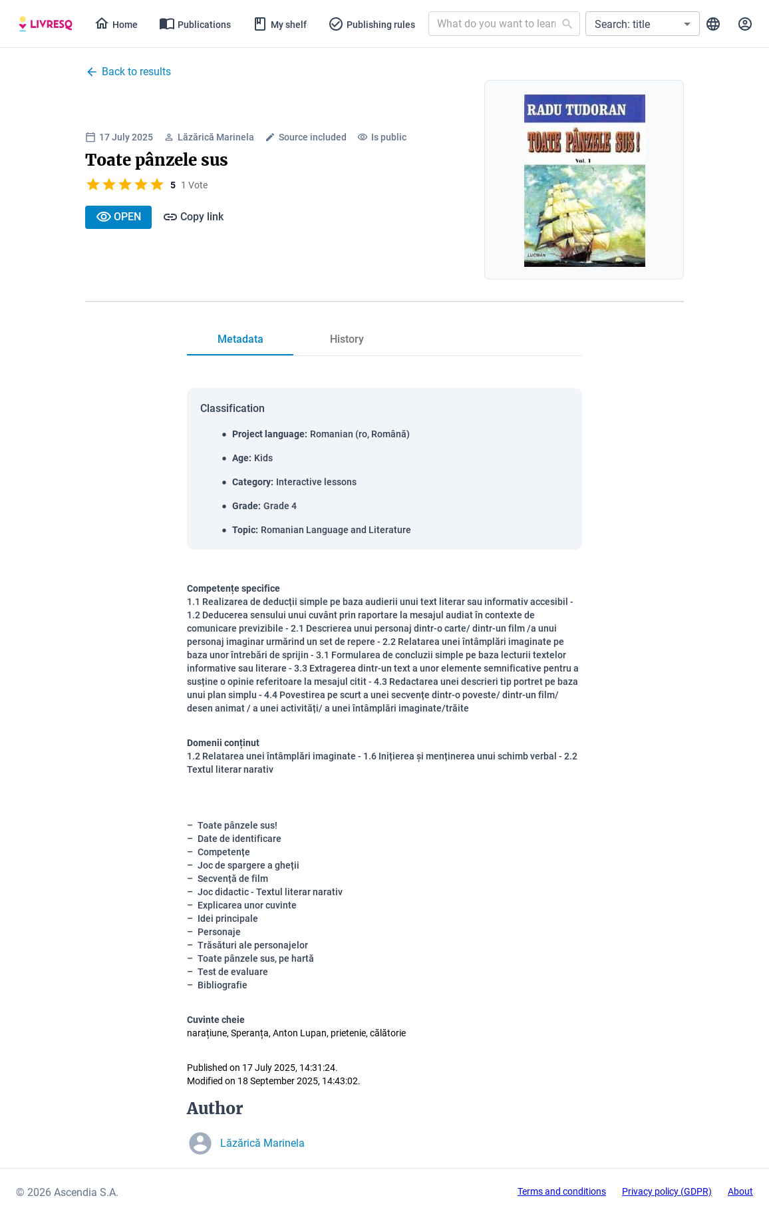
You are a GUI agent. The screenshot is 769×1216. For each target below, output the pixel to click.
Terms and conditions (562, 1191)
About (740, 1191)
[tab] (45, 24)
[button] (642, 23)
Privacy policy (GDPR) (667, 1191)
